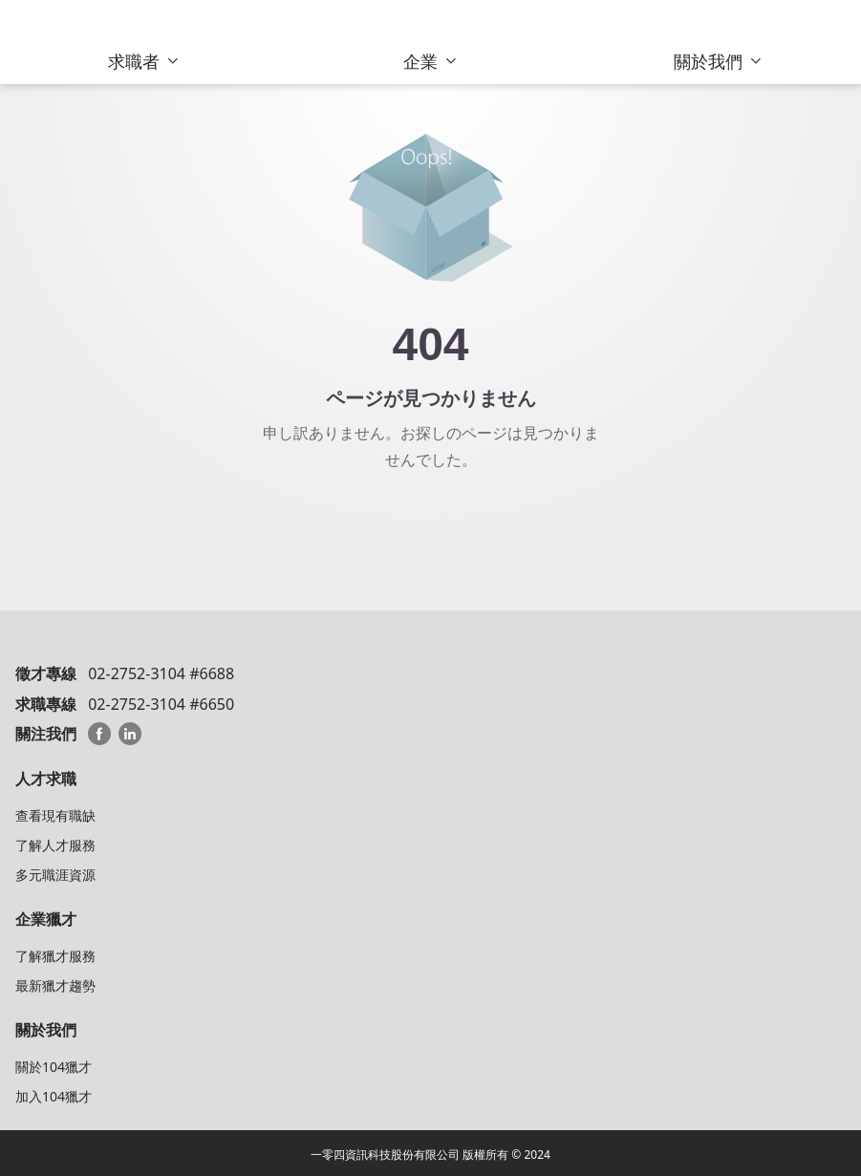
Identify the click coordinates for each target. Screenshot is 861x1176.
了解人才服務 (55, 845)
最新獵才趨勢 (55, 985)
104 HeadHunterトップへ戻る (430, 527)
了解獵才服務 (55, 956)
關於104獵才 (53, 1067)
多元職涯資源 (55, 875)
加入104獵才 (53, 1096)
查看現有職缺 (55, 815)
